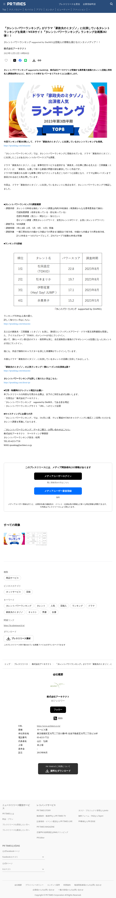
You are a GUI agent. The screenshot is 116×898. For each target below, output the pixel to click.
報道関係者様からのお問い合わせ (88, 885)
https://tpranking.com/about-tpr (17, 382)
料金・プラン (7, 819)
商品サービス (12, 578)
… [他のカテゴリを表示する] (89, 8)
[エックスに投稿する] (14, 60)
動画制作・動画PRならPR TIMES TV (51, 816)
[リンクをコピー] (39, 60)
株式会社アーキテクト (42, 664)
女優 (54, 612)
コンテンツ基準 (53, 885)
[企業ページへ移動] (58, 686)
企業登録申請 (89, 4)
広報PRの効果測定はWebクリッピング (52, 832)
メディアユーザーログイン (58, 476)
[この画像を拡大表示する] (14, 539)
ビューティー (63, 9)
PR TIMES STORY (44, 810)
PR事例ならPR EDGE (86, 821)
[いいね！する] (6, 60)
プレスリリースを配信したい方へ (16, 830)
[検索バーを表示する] (112, 4)
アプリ (39, 9)
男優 (44, 612)
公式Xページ (7, 863)
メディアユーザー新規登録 (58, 491)
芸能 (28, 592)
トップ (7, 664)
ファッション (79, 9)
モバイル (29, 9)
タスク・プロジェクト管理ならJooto (93, 810)
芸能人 (63, 606)
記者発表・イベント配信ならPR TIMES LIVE (54, 821)
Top (4, 9)
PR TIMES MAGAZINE (45, 827)
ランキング (77, 606)
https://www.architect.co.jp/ (48, 726)
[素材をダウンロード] (34, 60)
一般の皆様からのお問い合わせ (70, 889)
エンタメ (50, 9)
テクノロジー (15, 9)
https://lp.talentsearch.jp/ (14, 625)
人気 (53, 606)
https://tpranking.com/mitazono (17, 146)
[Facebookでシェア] (20, 60)
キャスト (32, 612)
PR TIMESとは (8, 813)
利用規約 (67, 885)
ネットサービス (13, 592)
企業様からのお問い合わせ (43, 889)
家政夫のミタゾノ (14, 612)
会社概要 (18, 885)
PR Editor (41, 837)
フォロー (58, 710)
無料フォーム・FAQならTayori (90, 816)
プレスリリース (21, 664)
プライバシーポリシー (34, 885)
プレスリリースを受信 (69, 4)
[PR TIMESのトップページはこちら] (16, 4)
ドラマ (91, 606)
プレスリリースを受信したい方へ (16, 824)
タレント (41, 606)
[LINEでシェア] (25, 60)
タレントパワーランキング (18, 606)
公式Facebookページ (11, 851)
